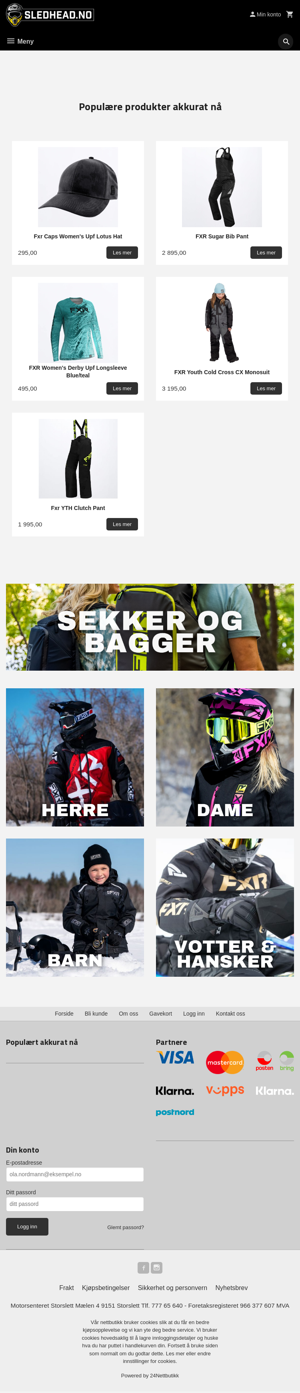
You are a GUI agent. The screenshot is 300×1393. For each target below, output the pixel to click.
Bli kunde (96, 1014)
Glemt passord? (125, 1227)
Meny (20, 41)
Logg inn (194, 1014)
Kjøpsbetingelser (106, 1289)
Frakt (66, 1289)
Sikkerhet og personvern (172, 1289)
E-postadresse (24, 1162)
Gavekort (160, 1014)
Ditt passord (21, 1192)
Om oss (128, 1014)
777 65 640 (168, 1307)
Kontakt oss (230, 1014)
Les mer (176, 1355)
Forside (64, 1014)
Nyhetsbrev (232, 1289)
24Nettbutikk (164, 1377)
